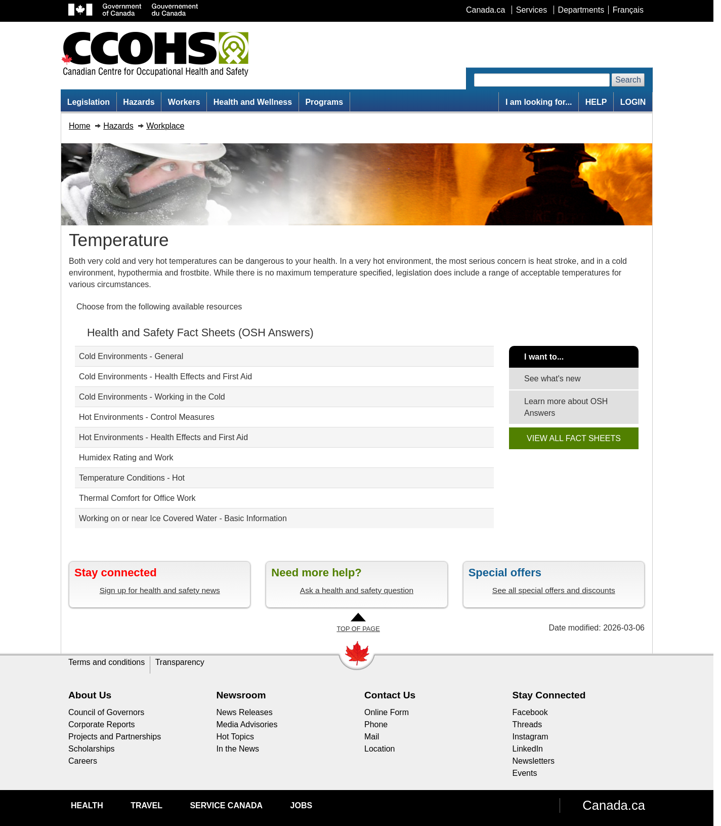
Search (628, 79)
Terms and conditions (106, 662)
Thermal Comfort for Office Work (137, 498)
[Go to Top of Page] (357, 623)
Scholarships (91, 748)
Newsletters (534, 761)
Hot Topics (235, 736)
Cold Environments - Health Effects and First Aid (165, 376)
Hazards (138, 102)
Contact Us (389, 695)
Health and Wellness (253, 102)
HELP (596, 102)
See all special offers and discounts (553, 590)
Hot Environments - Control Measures (147, 417)
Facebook (530, 712)
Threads (527, 724)
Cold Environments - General (131, 356)
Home (80, 126)
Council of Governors (106, 712)
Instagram (530, 736)
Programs (324, 102)
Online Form (386, 712)
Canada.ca (613, 805)
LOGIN (633, 102)
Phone (376, 724)
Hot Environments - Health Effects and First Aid (163, 437)
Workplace (165, 126)
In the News (238, 748)
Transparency (179, 662)
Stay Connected (549, 695)
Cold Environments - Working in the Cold (152, 396)
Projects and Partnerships (114, 736)
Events (525, 773)
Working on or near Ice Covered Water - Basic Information (183, 518)
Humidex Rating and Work (126, 457)
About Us (89, 695)
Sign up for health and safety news (160, 590)
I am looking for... (538, 102)
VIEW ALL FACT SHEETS (574, 438)
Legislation (88, 102)
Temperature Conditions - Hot (132, 478)
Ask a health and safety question (356, 590)
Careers (82, 761)
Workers (184, 102)
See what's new (552, 378)
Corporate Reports (101, 724)
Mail (371, 736)
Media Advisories (247, 724)
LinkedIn (528, 748)
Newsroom (241, 695)
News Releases (245, 712)
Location (379, 748)
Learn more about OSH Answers (566, 407)
